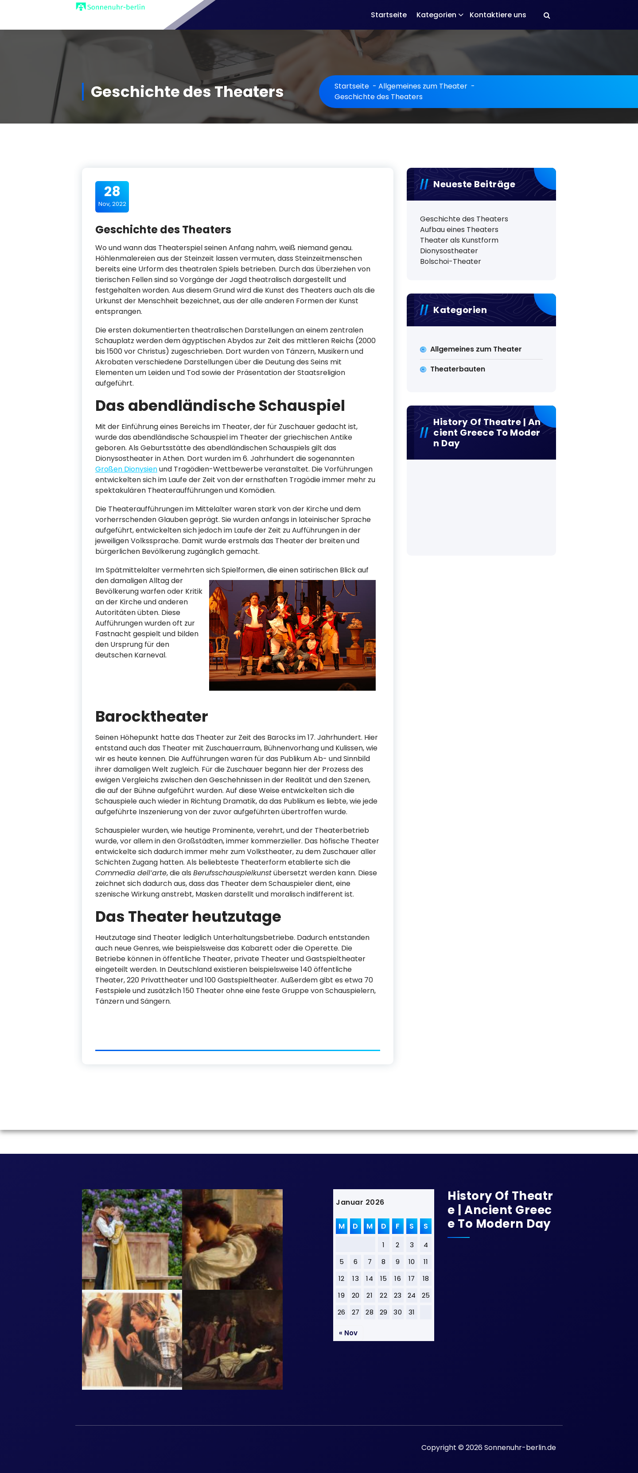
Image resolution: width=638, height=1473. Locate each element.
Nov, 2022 (112, 196)
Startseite (389, 15)
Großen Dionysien (126, 469)
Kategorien (436, 15)
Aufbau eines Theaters (459, 229)
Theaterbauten (457, 369)
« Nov (348, 1333)
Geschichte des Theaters (464, 219)
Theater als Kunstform (459, 240)
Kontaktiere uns (498, 15)
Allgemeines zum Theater (422, 86)
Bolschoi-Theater (450, 261)
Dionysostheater (449, 251)
